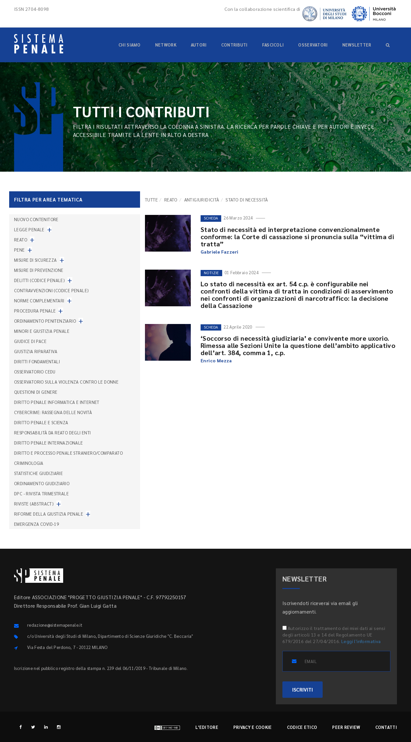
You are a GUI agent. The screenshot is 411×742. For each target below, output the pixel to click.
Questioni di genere (36, 392)
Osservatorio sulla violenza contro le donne (66, 382)
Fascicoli (273, 45)
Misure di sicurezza (35, 260)
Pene (19, 250)
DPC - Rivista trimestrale (41, 493)
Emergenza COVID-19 (36, 524)
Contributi (234, 45)
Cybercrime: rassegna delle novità (53, 412)
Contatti (386, 727)
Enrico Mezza (216, 360)
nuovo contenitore (36, 219)
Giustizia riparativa (35, 351)
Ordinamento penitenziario (45, 321)
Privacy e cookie (252, 727)
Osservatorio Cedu (35, 371)
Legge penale (29, 229)
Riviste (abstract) (34, 503)
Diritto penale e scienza (41, 422)
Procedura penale (35, 311)
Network (165, 45)
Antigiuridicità (201, 199)
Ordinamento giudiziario (41, 483)
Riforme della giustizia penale (48, 514)
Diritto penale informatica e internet (56, 402)
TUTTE (151, 199)
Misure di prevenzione (38, 270)
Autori (199, 45)
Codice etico (302, 727)
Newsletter (356, 45)
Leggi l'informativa (361, 641)
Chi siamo (129, 45)
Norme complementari (39, 300)
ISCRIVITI (302, 689)
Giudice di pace (30, 341)
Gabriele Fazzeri (219, 252)
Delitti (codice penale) (39, 280)
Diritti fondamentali (37, 361)
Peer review (346, 727)
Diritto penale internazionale (48, 443)
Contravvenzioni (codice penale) (51, 290)
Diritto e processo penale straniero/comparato (68, 453)
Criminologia (29, 463)
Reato (171, 199)
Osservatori (313, 45)
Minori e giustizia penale (41, 331)
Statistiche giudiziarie (38, 473)
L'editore (206, 727)
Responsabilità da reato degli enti (52, 432)
